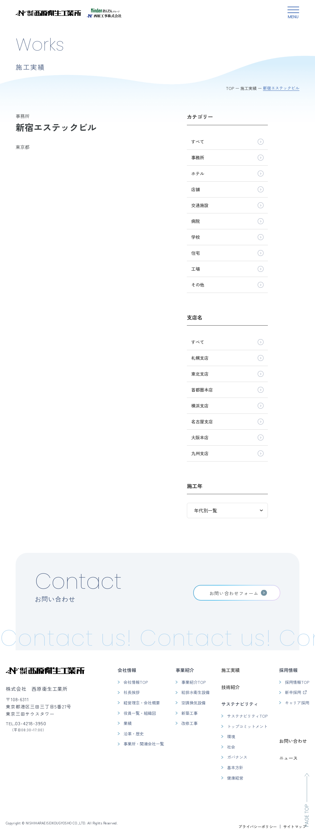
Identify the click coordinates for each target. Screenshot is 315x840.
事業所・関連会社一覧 (144, 744)
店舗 (195, 189)
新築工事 (189, 713)
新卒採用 (293, 692)
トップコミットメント (247, 726)
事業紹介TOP (193, 682)
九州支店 (200, 453)
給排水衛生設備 (195, 692)
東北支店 (200, 374)
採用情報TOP (297, 682)
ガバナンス (237, 757)
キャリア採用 (297, 703)
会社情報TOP (136, 682)
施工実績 (230, 670)
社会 (231, 747)
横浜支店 (200, 406)
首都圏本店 (202, 390)
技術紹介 (230, 687)
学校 (195, 237)
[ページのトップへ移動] (307, 800)
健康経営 (235, 778)
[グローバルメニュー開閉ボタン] (293, 13)
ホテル (197, 173)
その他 (197, 285)
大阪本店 (200, 437)
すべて (197, 142)
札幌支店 (200, 358)
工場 (195, 269)
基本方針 (235, 767)
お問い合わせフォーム (234, 593)
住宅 (195, 253)
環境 (231, 736)
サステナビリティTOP (247, 716)
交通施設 (200, 205)
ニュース (288, 757)
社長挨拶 (132, 692)
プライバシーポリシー (257, 826)
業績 (128, 723)
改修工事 (189, 723)
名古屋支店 (202, 421)
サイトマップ (294, 826)
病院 (195, 221)
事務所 (197, 157)
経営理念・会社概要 (142, 703)
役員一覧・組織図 (140, 713)
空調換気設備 (193, 703)
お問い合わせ (293, 740)
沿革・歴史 (134, 733)
